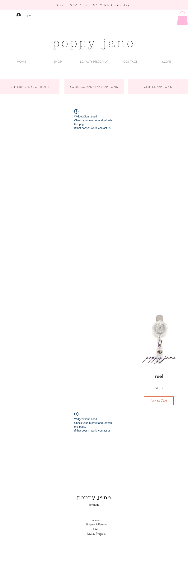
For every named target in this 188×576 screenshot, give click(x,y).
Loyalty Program (96, 534)
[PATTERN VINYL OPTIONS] (29, 86)
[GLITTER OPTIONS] (158, 86)
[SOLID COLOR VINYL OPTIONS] (94, 86)
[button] (182, 18)
